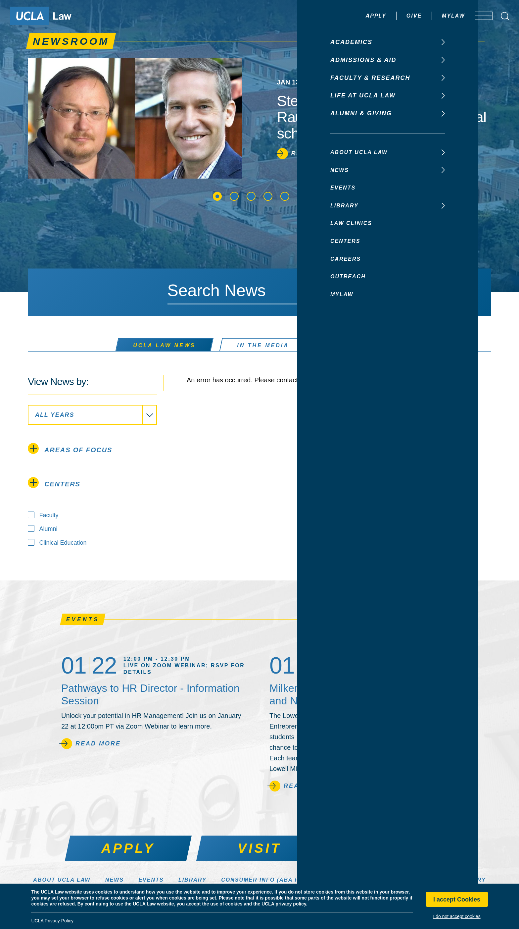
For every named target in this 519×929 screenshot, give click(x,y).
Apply (356, 16)
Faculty (49, 515)
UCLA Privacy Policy (52, 920)
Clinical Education (63, 542)
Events (151, 880)
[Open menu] (479, 16)
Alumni (48, 528)
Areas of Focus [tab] (70, 448)
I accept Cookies (456, 899)
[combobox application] (92, 415)
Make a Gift (413, 880)
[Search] (358, 291)
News (114, 880)
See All (442, 619)
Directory (467, 880)
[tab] (92, 450)
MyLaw (434, 16)
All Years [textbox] (54, 414)
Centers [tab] (54, 482)
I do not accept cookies (456, 916)
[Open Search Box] (505, 16)
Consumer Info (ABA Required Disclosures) (299, 880)
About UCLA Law (61, 880)
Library (192, 880)
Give (394, 16)
